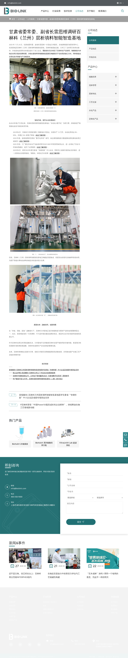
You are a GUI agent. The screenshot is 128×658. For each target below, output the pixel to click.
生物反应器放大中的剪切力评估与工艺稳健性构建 (64, 575)
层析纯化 (92, 93)
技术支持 (68, 11)
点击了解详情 (40, 135)
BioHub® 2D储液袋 (20, 444)
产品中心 (45, 11)
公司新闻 (30, 19)
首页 (13, 19)
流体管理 (92, 85)
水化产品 (92, 110)
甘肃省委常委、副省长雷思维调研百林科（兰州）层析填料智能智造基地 (66, 19)
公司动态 (79, 11)
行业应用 (56, 11)
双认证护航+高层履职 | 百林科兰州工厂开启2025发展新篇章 (34, 373)
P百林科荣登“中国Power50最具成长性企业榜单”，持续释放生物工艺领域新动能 (50, 406)
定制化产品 (93, 119)
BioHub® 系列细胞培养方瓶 (44, 444)
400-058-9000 (16, 497)
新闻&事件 (17, 543)
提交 (81, 521)
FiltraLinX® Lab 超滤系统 (68, 444)
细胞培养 (92, 77)
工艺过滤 (92, 102)
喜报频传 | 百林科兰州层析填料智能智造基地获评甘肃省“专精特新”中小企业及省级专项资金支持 (44, 370)
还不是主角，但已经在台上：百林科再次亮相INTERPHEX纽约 (25, 575)
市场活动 (92, 57)
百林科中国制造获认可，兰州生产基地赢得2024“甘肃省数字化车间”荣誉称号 (41, 376)
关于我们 (91, 11)
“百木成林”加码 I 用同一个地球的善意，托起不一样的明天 (102, 575)
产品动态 (92, 48)
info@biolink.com (14, 3)
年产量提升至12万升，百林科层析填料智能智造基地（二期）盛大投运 (38, 379)
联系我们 (102, 11)
